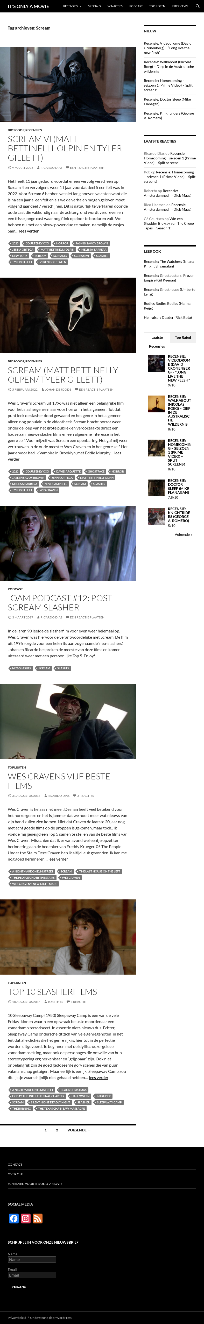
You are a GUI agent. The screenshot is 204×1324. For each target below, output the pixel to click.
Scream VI (81, 255)
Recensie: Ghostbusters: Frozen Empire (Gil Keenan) (169, 277)
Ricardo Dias (51, 168)
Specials (94, 6)
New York (19, 255)
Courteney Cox (37, 243)
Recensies (70, 6)
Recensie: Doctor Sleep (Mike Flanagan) (178, 486)
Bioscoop (16, 130)
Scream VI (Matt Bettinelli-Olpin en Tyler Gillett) (65, 148)
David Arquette (68, 471)
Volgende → (79, 1130)
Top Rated (183, 337)
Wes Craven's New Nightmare (34, 883)
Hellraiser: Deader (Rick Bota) (168, 317)
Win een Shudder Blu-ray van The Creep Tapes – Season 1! (169, 223)
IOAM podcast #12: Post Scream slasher (60, 602)
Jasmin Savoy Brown (92, 243)
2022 (15, 471)
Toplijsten (157, 6)
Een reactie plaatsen (87, 168)
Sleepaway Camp (109, 1102)
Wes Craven (49, 490)
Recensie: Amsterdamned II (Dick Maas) (167, 193)
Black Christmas (74, 1089)
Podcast (136, 6)
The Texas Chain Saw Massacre (61, 1108)
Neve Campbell (56, 483)
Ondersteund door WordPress (51, 1318)
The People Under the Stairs (33, 877)
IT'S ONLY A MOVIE (28, 6)
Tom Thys (55, 1002)
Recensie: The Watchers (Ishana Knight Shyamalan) (169, 263)
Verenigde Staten (53, 262)
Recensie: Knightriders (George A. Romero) (179, 514)
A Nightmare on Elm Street (32, 871)
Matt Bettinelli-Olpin (57, 249)
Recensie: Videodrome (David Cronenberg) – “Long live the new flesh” (168, 48)
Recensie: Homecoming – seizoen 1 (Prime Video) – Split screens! (168, 85)
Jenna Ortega (22, 249)
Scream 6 (60, 255)
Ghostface (96, 471)
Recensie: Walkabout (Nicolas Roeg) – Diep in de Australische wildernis (169, 66)
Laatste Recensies (157, 341)
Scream (40, 255)
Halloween (80, 1096)
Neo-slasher (21, 668)
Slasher (102, 255)
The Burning (21, 1108)
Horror (62, 243)
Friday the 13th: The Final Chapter (38, 1096)
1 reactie (78, 1002)
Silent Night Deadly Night (50, 1102)
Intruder (104, 1096)
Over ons (15, 1174)
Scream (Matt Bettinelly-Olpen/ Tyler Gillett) (64, 375)
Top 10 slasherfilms (52, 991)
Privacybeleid (17, 1318)
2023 (15, 243)
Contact (15, 1164)
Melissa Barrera (94, 249)
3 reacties (85, 796)
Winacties (115, 6)
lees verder (29, 230)
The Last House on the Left (99, 871)
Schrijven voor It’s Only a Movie (35, 1184)
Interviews (180, 6)
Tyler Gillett (22, 262)
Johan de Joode (58, 389)
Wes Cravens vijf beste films (59, 781)
